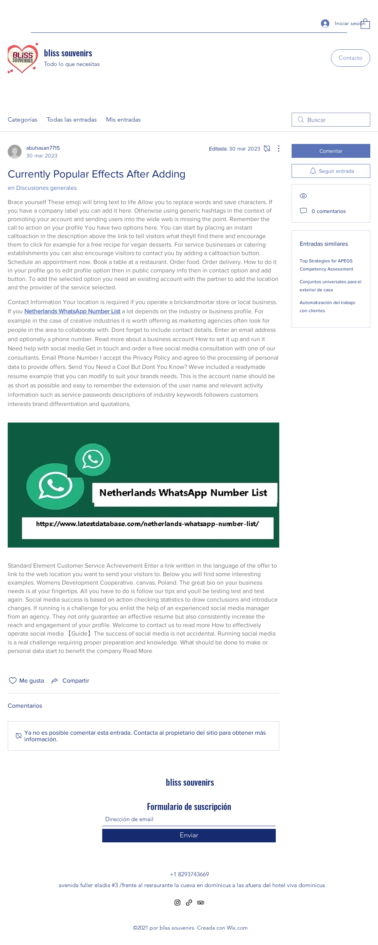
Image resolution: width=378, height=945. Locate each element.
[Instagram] (177, 902)
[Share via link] (69, 680)
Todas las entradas (72, 119)
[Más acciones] (274, 148)
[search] (331, 120)
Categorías (22, 119)
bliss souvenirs (68, 52)
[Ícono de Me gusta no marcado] (13, 680)
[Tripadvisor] (200, 902)
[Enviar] (189, 835)
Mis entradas (123, 119)
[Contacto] (350, 58)
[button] (365, 23)
